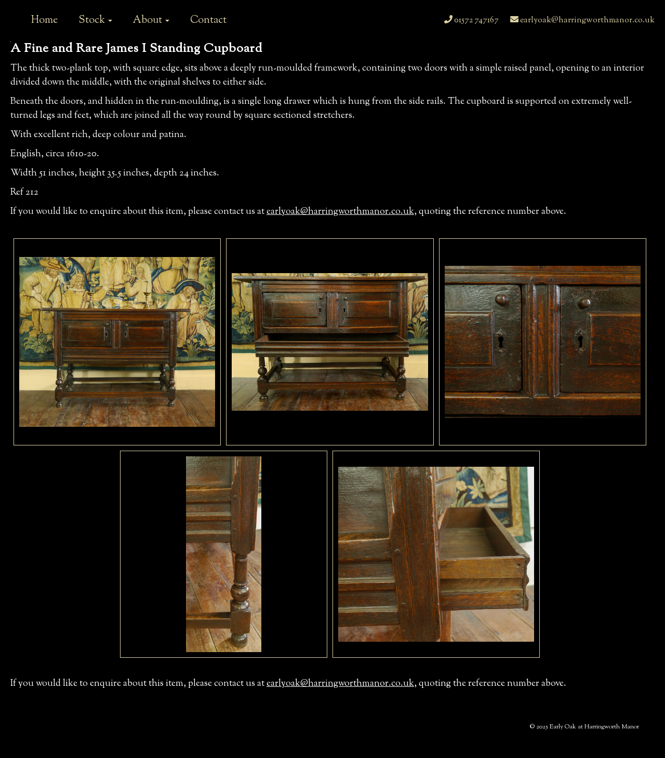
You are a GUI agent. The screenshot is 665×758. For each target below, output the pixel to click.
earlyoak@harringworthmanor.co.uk (582, 20)
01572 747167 (471, 20)
